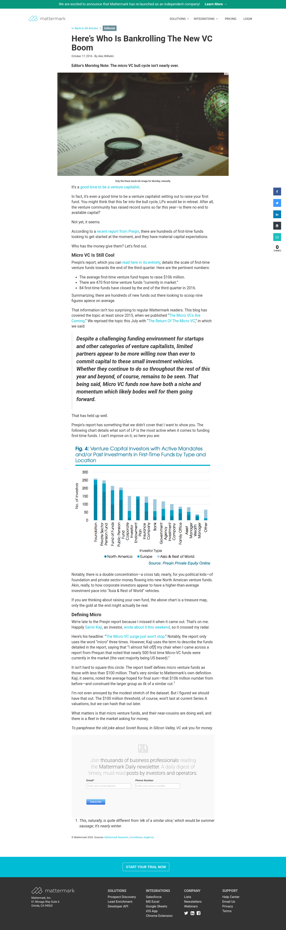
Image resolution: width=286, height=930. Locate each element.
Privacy (227, 906)
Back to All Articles (85, 28)
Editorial (109, 28)
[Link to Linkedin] (193, 913)
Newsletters (193, 902)
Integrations (206, 19)
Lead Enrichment (120, 902)
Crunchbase (135, 837)
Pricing (230, 19)
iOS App (152, 911)
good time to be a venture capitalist (109, 187)
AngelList (148, 837)
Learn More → (216, 4)
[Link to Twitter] (187, 913)
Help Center (231, 897)
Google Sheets (156, 906)
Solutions (179, 19)
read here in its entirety (141, 262)
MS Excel (152, 902)
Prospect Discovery (122, 897)
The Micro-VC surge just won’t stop (135, 636)
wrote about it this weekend (147, 627)
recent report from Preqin (118, 231)
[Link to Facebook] (198, 913)
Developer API (118, 906)
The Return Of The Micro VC (171, 321)
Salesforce (153, 897)
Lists (187, 897)
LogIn (247, 19)
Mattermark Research (116, 837)
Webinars (191, 906)
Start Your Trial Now (146, 867)
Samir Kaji (93, 627)
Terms (227, 911)
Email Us (228, 902)
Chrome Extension (159, 916)
